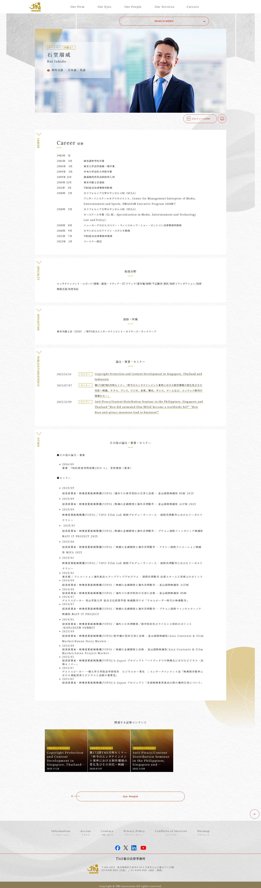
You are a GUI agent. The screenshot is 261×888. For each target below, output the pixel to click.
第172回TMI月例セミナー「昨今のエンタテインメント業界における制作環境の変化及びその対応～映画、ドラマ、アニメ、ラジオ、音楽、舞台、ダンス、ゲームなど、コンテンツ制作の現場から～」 (149, 390)
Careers (193, 6)
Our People (133, 6)
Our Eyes (104, 6)
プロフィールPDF (200, 118)
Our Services (164, 6)
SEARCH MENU (185, 21)
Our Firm (77, 6)
